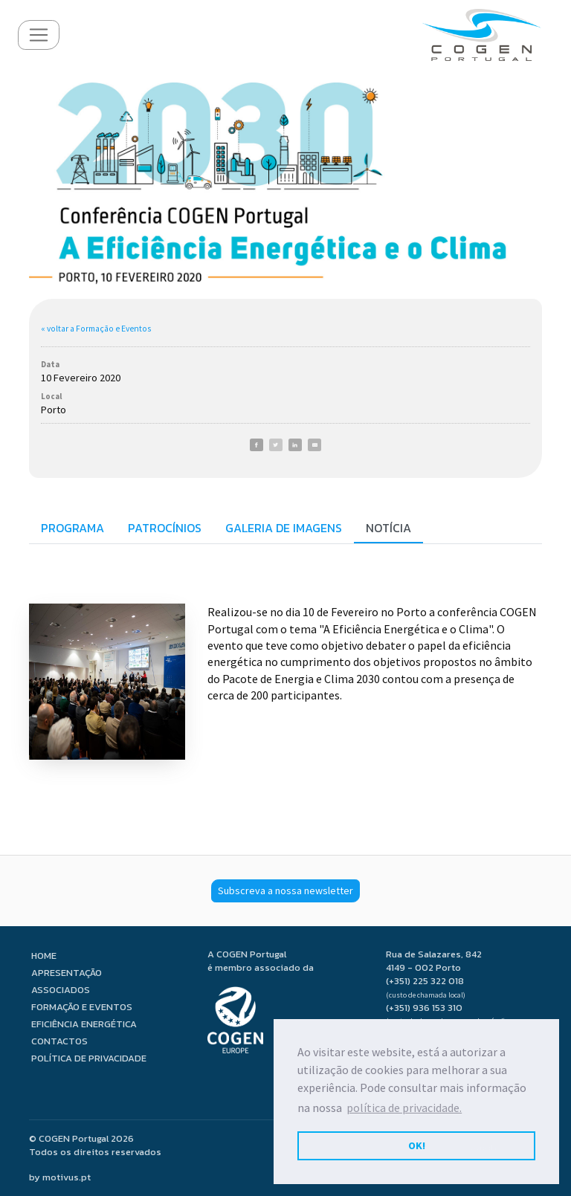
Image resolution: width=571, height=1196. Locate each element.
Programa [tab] (72, 528)
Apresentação (66, 973)
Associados (60, 990)
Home (44, 955)
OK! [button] (416, 1145)
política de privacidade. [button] (404, 1107)
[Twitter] (276, 445)
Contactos (59, 1041)
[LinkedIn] (295, 445)
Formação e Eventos (81, 1007)
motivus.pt (66, 1177)
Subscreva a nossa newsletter (285, 890)
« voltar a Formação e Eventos (96, 328)
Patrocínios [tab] (164, 528)
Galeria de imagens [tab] (283, 528)
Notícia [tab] (388, 528)
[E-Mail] (314, 445)
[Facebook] (256, 445)
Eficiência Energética (84, 1024)
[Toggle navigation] (38, 35)
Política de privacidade (88, 1058)
